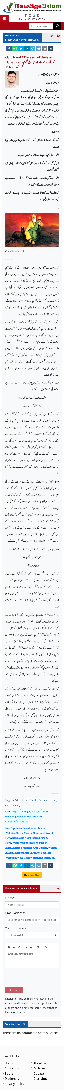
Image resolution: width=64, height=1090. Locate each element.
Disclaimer (41, 1078)
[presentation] (31, 978)
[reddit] (38, 48)
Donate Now (32, 875)
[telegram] (32, 48)
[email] (44, 48)
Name (9, 898)
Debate (38, 1073)
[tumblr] (50, 48)
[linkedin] (27, 48)
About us (39, 1063)
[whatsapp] (15, 48)
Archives (39, 1068)
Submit (14, 990)
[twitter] (21, 48)
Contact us (12, 1068)
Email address (15, 913)
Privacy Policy (14, 1084)
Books (9, 1073)
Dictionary (12, 1078)
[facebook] (9, 48)
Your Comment (16, 928)
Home (9, 1063)
